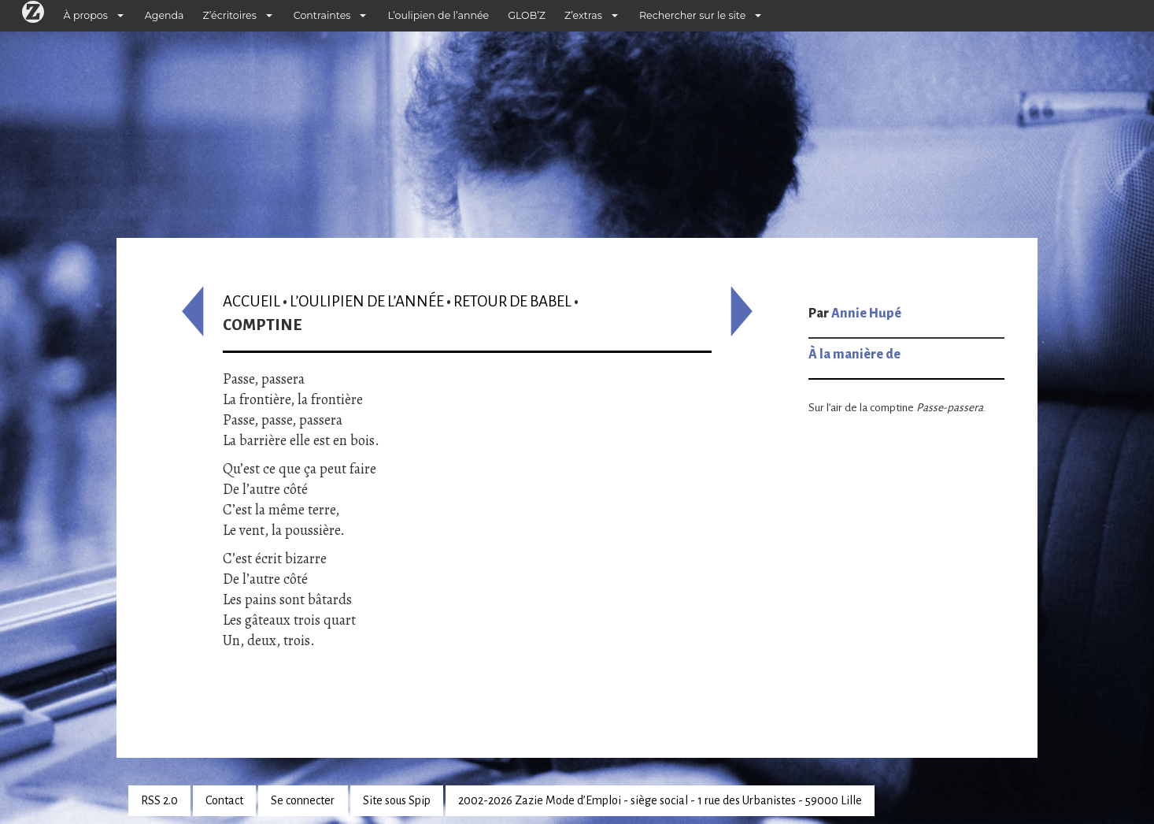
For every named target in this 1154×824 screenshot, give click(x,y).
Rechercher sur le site (692, 15)
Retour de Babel (512, 301)
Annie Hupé (866, 313)
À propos (86, 15)
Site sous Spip (397, 800)
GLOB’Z (527, 15)
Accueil (251, 301)
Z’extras (583, 15)
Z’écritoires (230, 15)
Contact (224, 800)
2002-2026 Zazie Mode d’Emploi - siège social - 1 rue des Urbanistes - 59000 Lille (660, 800)
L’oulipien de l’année (438, 15)
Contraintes (322, 15)
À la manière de (854, 354)
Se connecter (303, 800)
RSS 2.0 (159, 800)
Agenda (164, 15)
